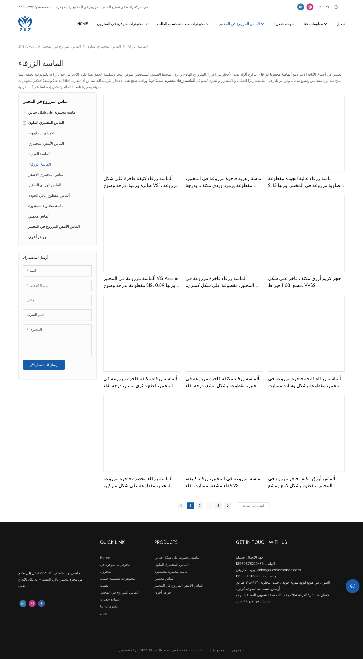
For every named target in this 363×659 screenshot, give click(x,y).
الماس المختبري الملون (104, 46)
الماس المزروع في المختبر (61, 46)
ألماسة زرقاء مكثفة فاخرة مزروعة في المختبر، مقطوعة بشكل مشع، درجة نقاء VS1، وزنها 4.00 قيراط (224, 382)
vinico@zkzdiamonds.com (279, 569)
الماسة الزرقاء (137, 46)
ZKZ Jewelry (27, 46)
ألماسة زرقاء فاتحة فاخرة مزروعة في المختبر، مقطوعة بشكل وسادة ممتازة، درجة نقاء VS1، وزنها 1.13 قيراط (305, 382)
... (209, 505)
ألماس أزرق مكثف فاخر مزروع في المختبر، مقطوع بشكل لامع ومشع (301, 482)
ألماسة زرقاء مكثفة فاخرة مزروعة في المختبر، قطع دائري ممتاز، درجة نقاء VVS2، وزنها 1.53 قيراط (140, 382)
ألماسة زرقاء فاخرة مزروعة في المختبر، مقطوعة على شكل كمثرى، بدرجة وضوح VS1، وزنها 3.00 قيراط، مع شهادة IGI (221, 282)
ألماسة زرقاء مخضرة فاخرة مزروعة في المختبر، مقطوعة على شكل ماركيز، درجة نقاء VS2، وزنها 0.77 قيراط (141, 482)
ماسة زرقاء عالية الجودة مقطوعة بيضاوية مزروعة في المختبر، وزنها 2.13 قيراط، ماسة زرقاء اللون (305, 182)
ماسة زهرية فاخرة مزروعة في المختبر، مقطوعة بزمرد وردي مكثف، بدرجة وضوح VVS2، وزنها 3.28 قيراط (223, 182)
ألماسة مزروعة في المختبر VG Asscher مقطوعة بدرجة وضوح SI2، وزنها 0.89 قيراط (141, 282)
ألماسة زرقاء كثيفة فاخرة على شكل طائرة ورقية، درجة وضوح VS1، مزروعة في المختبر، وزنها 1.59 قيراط (140, 182)
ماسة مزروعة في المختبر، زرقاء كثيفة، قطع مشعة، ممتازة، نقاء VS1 (223, 482)
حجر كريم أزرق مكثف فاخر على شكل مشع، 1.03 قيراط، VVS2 (304, 282)
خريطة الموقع (199, 650)
